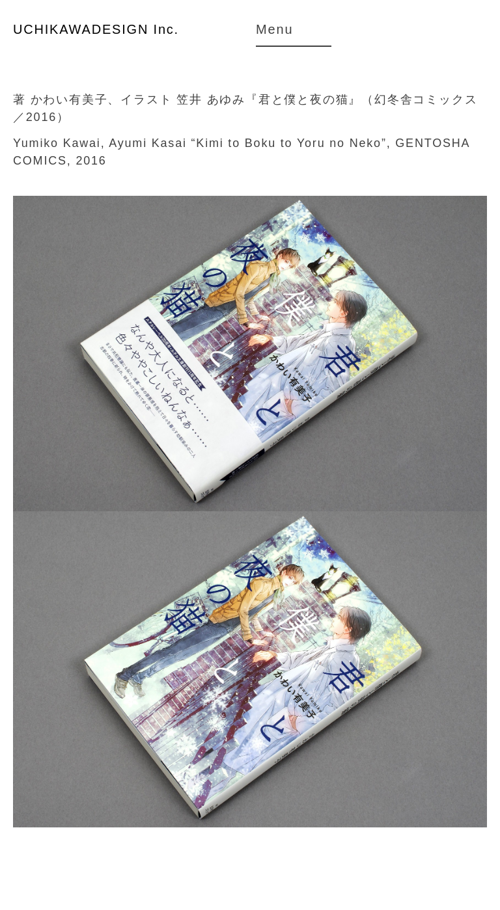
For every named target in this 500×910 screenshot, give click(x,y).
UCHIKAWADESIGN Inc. (96, 29)
